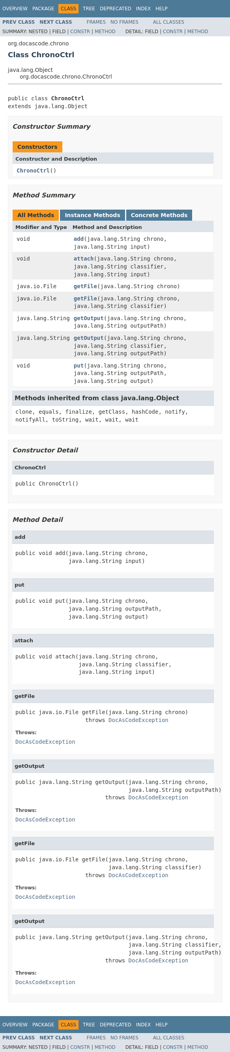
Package (43, 8)
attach (84, 258)
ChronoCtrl (33, 170)
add (79, 239)
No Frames (124, 22)
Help (161, 8)
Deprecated (115, 8)
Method (105, 31)
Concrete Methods (159, 215)
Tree (89, 8)
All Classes (168, 22)
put (79, 365)
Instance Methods (92, 215)
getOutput (89, 318)
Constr (80, 31)
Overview (15, 8)
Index (143, 8)
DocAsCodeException (138, 720)
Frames (96, 22)
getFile (85, 286)
